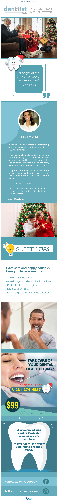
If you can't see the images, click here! (28, 1)
